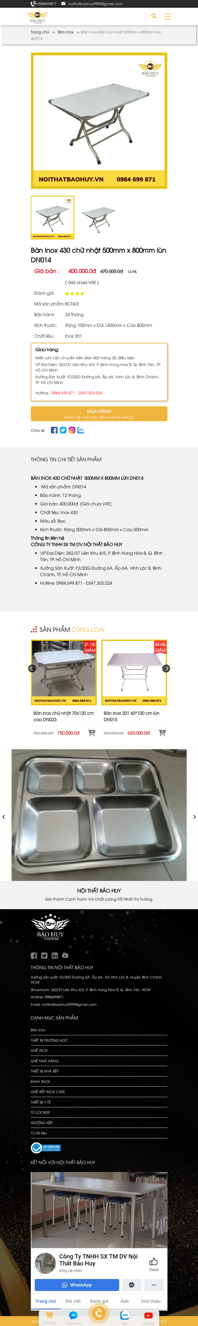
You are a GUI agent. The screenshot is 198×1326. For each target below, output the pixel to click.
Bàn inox (66, 31)
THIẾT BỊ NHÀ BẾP (45, 1070)
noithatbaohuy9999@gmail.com (95, 3)
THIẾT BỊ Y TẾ (41, 1102)
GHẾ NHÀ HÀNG (45, 1060)
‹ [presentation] (4, 815)
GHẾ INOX (39, 1050)
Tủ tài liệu (39, 1132)
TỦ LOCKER (40, 1112)
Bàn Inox (38, 1029)
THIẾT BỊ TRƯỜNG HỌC (49, 1040)
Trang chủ (40, 31)
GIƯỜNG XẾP (42, 1122)
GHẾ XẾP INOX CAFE (48, 1091)
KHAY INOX (40, 1081)
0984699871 (47, 3)
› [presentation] (194, 815)
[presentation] (32, 668)
